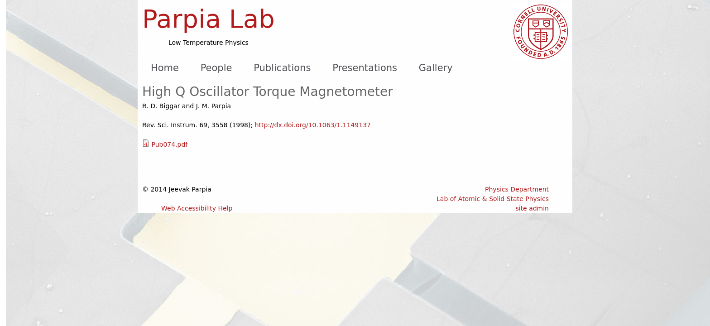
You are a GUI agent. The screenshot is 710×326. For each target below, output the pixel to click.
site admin (532, 208)
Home (165, 67)
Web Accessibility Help (197, 208)
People (216, 67)
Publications (282, 67)
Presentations (364, 67)
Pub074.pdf (169, 144)
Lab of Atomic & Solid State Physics (493, 198)
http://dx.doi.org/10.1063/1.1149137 (313, 125)
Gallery (436, 67)
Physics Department (517, 189)
